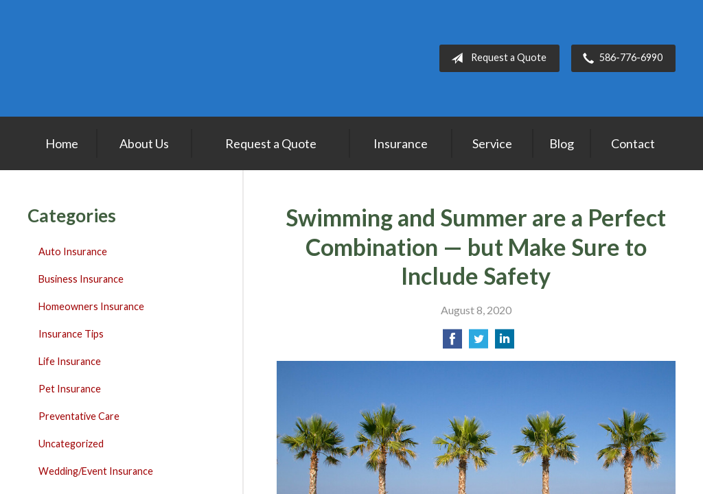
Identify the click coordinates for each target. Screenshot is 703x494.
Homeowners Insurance (91, 306)
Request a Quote (496, 58)
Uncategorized (71, 443)
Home (61, 143)
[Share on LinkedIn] (504, 342)
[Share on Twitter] (478, 342)
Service (492, 143)
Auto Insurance (72, 251)
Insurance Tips (71, 334)
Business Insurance (81, 279)
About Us (144, 143)
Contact (633, 143)
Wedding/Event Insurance (95, 471)
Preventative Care (78, 416)
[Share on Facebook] (452, 342)
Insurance (400, 143)
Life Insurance (69, 361)
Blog (561, 143)
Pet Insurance (69, 389)
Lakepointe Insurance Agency (113, 58)
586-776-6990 (619, 58)
